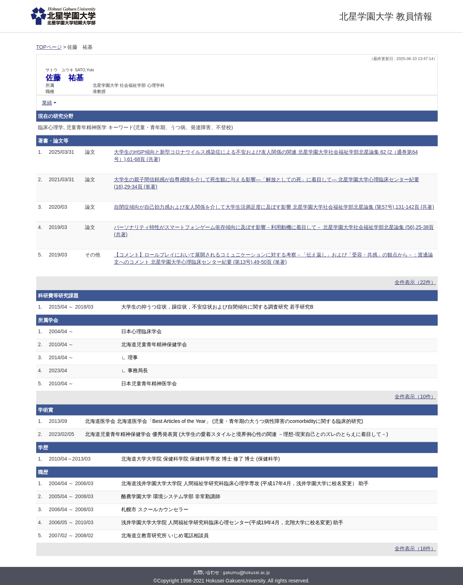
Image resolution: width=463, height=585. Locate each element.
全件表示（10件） (415, 396)
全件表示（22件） (415, 282)
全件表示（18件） (415, 548)
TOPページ (49, 47)
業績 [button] (47, 103)
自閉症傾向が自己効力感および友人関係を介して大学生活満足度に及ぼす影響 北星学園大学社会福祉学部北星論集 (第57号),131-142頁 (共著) (274, 207)
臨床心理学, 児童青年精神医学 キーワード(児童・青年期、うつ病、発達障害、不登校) (135, 127)
